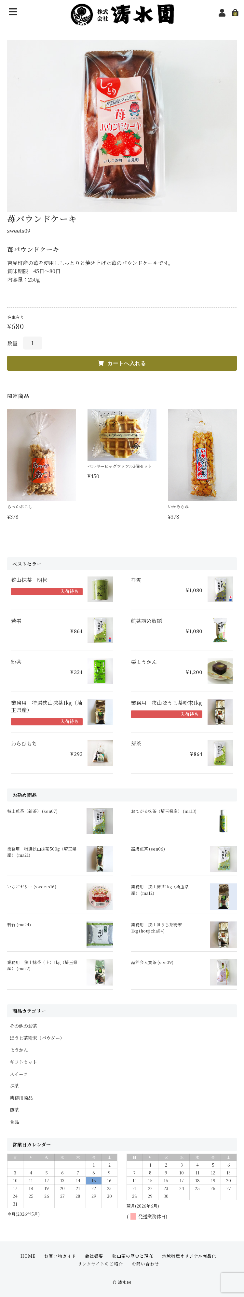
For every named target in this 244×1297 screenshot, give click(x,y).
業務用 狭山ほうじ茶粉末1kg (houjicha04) (156, 927)
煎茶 (14, 1109)
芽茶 (136, 743)
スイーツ (19, 1073)
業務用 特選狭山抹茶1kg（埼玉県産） (46, 706)
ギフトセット (23, 1061)
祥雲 (136, 580)
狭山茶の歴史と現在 (132, 1256)
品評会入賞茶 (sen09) (152, 962)
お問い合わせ (145, 1264)
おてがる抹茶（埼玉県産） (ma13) (164, 811)
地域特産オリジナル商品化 (189, 1256)
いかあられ (178, 506)
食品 (14, 1121)
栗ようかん (144, 662)
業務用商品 (21, 1097)
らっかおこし (20, 506)
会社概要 (94, 1256)
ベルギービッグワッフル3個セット (120, 466)
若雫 (16, 621)
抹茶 (14, 1085)
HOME (27, 1256)
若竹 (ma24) (19, 924)
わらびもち (24, 743)
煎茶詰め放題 (146, 621)
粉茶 (16, 662)
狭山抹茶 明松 (29, 580)
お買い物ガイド (60, 1256)
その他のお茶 (23, 1025)
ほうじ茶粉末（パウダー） (37, 1037)
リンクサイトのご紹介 (100, 1264)
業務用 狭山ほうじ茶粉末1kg (166, 703)
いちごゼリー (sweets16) (31, 886)
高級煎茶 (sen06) (148, 849)
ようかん (19, 1049)
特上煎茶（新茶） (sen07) (32, 811)
